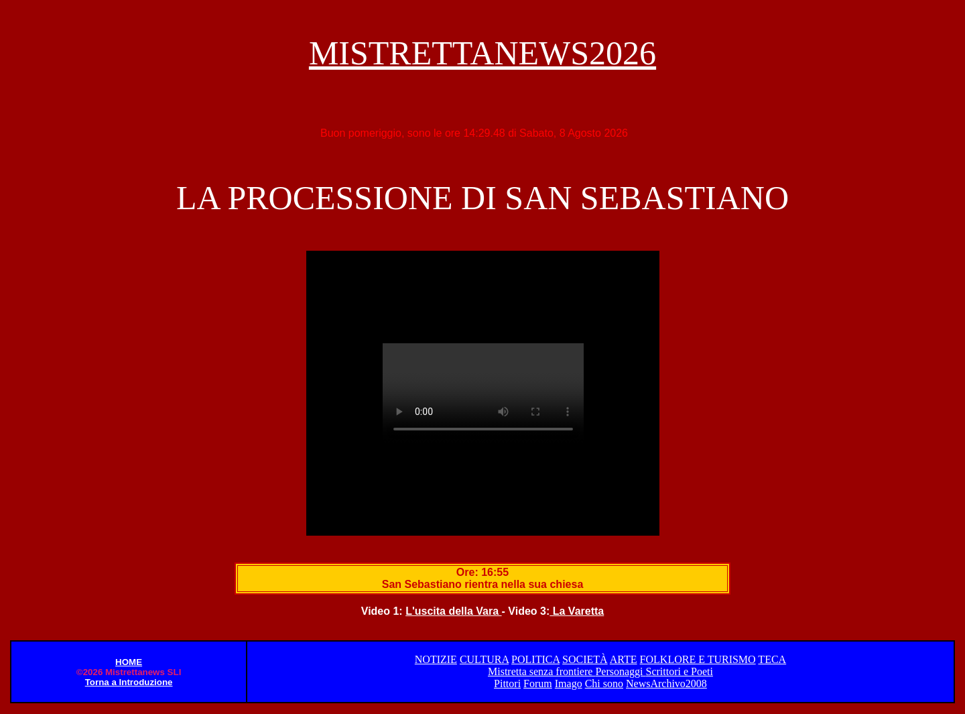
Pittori (507, 683)
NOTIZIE (436, 659)
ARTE (623, 659)
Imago (568, 683)
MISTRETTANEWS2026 (482, 53)
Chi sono (604, 683)
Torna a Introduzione (129, 682)
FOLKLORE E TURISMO (698, 659)
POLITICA (535, 659)
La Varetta (577, 611)
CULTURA (484, 659)
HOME (128, 662)
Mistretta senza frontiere (541, 671)
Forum (537, 683)
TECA (772, 659)
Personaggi (620, 671)
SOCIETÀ (585, 659)
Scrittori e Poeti (678, 671)
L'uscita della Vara (453, 611)
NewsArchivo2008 (666, 683)
